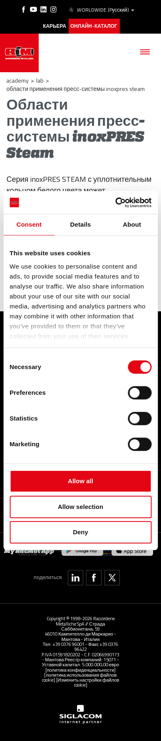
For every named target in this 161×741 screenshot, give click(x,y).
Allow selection (80, 506)
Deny (80, 532)
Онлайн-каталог (93, 26)
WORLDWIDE (101, 10)
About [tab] (132, 224)
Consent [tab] (29, 224)
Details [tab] (80, 224)
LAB (40, 80)
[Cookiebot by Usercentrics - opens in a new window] (115, 202)
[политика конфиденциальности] (80, 669)
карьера (54, 26)
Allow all (80, 480)
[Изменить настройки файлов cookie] (87, 682)
